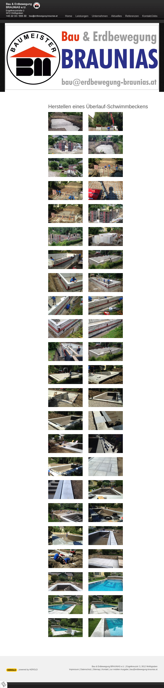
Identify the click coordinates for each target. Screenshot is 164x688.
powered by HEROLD (28, 669)
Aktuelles (116, 16)
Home (68, 16)
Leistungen (82, 16)
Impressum (74, 669)
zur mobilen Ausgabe (119, 669)
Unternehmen (100, 16)
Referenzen (132, 16)
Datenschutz (85, 669)
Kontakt (105, 669)
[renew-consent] (3, 684)
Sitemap (96, 669)
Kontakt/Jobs (150, 16)
